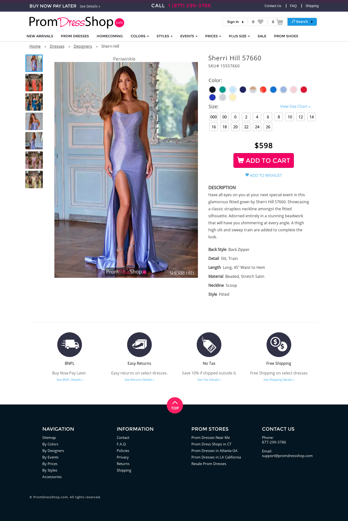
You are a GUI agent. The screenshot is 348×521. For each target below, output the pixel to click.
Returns (123, 463)
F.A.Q (121, 444)
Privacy (123, 457)
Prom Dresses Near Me (210, 437)
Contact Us (273, 6)
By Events (50, 457)
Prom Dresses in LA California (216, 457)
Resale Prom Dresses (208, 463)
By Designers (53, 450)
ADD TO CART (263, 160)
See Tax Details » (209, 379)
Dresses (57, 46)
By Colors (50, 444)
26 (268, 127)
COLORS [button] (140, 36)
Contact (123, 437)
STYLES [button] (165, 36)
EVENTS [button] (188, 36)
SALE (262, 36)
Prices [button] (213, 36)
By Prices (50, 463)
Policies (123, 450)
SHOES (286, 36)
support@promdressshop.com (287, 455)
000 (213, 117)
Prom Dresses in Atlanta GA (214, 450)
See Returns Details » (139, 379)
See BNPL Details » (70, 379)
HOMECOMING (110, 36)
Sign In (233, 22)
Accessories (52, 476)
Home (35, 46)
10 (290, 117)
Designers (83, 46)
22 (246, 127)
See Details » (90, 6)
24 (257, 127)
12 (300, 117)
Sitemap (49, 437)
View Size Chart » (295, 106)
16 (213, 127)
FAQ (293, 6)
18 (224, 127)
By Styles (49, 470)
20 (235, 127)
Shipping (312, 6)
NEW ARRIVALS (40, 36)
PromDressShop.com (50, 497)
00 (224, 117)
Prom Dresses (75, 36)
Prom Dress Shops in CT (211, 444)
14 (311, 117)
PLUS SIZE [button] (239, 36)
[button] (302, 21)
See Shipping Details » (278, 379)
